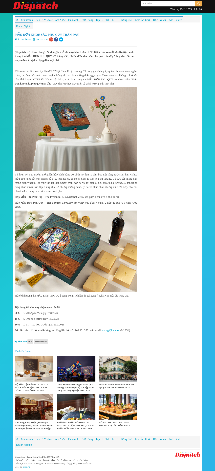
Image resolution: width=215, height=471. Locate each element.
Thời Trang (87, 439)
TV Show (47, 439)
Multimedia (27, 439)
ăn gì (30, 341)
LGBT (115, 439)
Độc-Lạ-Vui (159, 439)
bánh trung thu (41, 341)
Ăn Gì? (20, 39)
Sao (38, 439)
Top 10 (99, 439)
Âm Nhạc (60, 439)
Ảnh (171, 439)
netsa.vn (26, 467)
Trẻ (107, 439)
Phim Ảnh (73, 439)
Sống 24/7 (126, 439)
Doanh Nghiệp (24, 444)
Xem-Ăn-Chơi (142, 439)
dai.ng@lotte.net (111, 330)
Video (179, 439)
